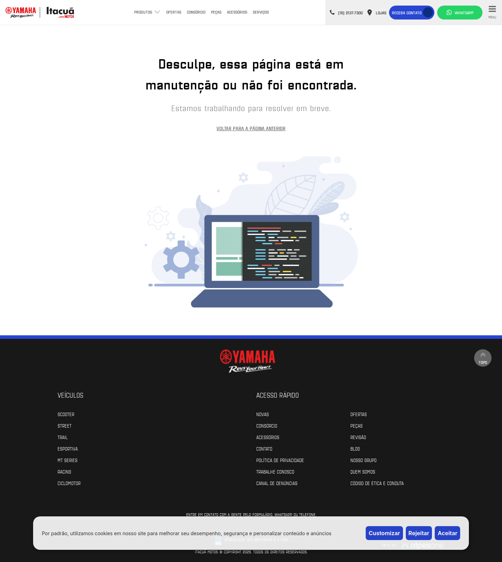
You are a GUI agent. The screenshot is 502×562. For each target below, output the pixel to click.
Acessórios (237, 12)
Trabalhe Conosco (275, 471)
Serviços (261, 12)
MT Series (67, 460)
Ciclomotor (69, 483)
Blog (355, 448)
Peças (216, 12)
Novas (262, 414)
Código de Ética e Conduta (377, 483)
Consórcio (196, 12)
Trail (63, 437)
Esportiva (68, 448)
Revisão (358, 437)
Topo (483, 358)
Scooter (66, 414)
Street (64, 425)
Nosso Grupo (363, 460)
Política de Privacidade (280, 460)
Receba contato (406, 12)
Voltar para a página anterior (251, 128)
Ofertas (173, 12)
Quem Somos (362, 471)
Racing (64, 471)
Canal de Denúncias (276, 483)
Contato (264, 448)
